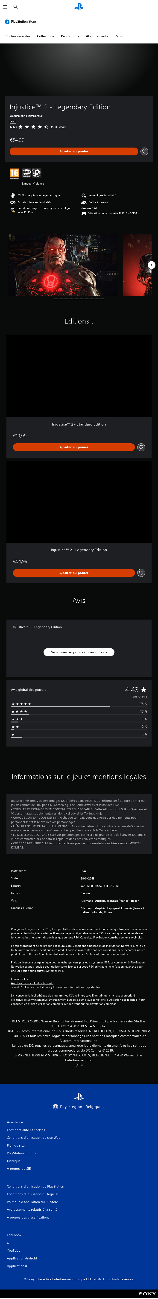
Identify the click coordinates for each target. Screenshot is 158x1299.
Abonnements (97, 36)
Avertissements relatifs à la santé (32, 983)
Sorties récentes (18, 36)
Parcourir (122, 36)
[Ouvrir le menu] (5, 7)
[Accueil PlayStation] (79, 6)
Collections (45, 36)
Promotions (70, 36)
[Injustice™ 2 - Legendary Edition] (63, 265)
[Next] (151, 265)
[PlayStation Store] (21, 21)
